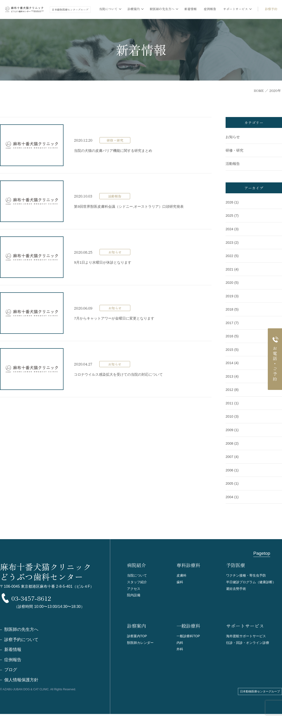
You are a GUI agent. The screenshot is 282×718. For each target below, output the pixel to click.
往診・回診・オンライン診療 (249, 642)
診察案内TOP (138, 635)
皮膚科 (182, 572)
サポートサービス (245, 625)
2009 (229, 427)
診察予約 (271, 9)
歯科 (180, 579)
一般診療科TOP (189, 635)
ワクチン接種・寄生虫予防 (247, 572)
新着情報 (190, 9)
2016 (229, 335)
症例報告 (210, 9)
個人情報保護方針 (21, 684)
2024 (229, 228)
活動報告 (233, 164)
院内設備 (134, 593)
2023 (229, 242)
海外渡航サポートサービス (247, 635)
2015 (229, 348)
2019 (229, 295)
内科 (180, 642)
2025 (229, 215)
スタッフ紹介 (137, 579)
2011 (229, 401)
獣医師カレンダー (141, 642)
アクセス (134, 586)
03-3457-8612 (49, 597)
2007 (229, 454)
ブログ (10, 674)
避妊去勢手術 (236, 586)
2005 (229, 481)
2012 (229, 388)
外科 (180, 649)
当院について (137, 572)
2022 (229, 255)
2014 (229, 361)
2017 (229, 321)
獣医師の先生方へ (21, 633)
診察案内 (136, 625)
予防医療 (235, 562)
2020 (229, 282)
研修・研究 (234, 150)
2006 (229, 467)
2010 (229, 414)
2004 (229, 494)
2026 (229, 202)
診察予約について (21, 643)
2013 (229, 374)
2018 (229, 308)
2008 (229, 441)
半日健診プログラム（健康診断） (252, 579)
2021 (229, 268)
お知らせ (233, 137)
